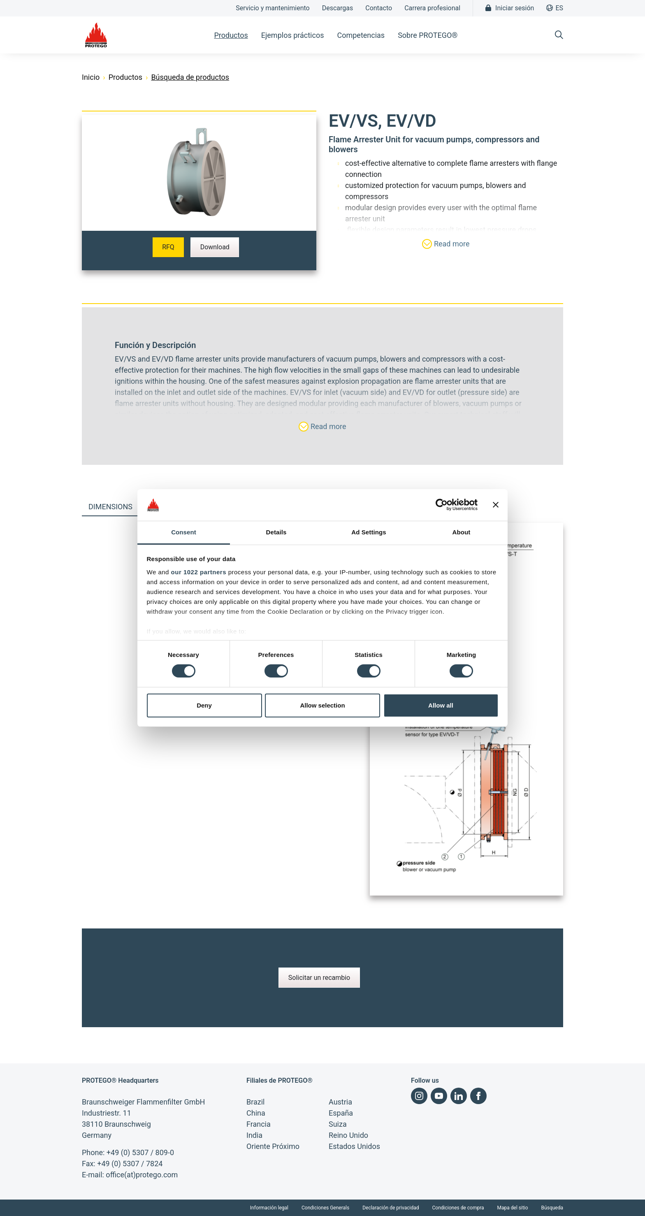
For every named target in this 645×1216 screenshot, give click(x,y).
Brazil (255, 1102)
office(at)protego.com (142, 1174)
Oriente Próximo (272, 1146)
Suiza (338, 1124)
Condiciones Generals (325, 1208)
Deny (204, 705)
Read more (445, 244)
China (255, 1113)
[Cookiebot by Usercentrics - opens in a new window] (442, 505)
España (341, 1113)
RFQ (168, 247)
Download (215, 247)
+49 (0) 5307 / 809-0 (140, 1152)
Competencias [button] (361, 35)
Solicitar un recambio (319, 978)
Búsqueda (552, 1208)
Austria (340, 1102)
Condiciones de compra (458, 1208)
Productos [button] (231, 35)
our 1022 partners (198, 572)
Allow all (440, 705)
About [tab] (461, 532)
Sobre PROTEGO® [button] (427, 35)
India (254, 1135)
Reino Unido (348, 1135)
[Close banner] (496, 505)
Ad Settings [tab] (368, 532)
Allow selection (322, 705)
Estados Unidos (354, 1146)
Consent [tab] (183, 532)
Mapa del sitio (512, 1208)
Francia (258, 1124)
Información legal (269, 1208)
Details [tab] (276, 532)
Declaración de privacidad (390, 1208)
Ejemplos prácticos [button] (292, 35)
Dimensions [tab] (110, 506)
